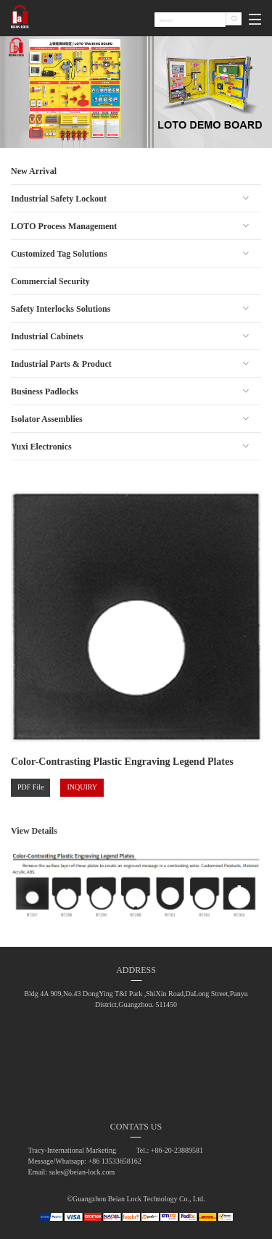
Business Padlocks (44, 391)
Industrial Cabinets (47, 336)
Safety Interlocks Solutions (60, 309)
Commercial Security (50, 281)
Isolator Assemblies (47, 419)
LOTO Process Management (64, 226)
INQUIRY (82, 787)
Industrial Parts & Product (61, 364)
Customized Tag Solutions (59, 254)
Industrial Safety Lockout (59, 199)
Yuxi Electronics (41, 447)
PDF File (30, 787)
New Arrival (34, 171)
